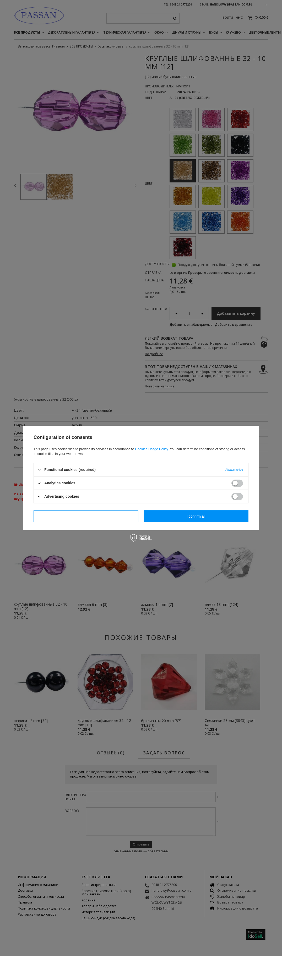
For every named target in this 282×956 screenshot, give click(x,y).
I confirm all (196, 516)
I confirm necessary (86, 516)
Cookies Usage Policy (151, 449)
